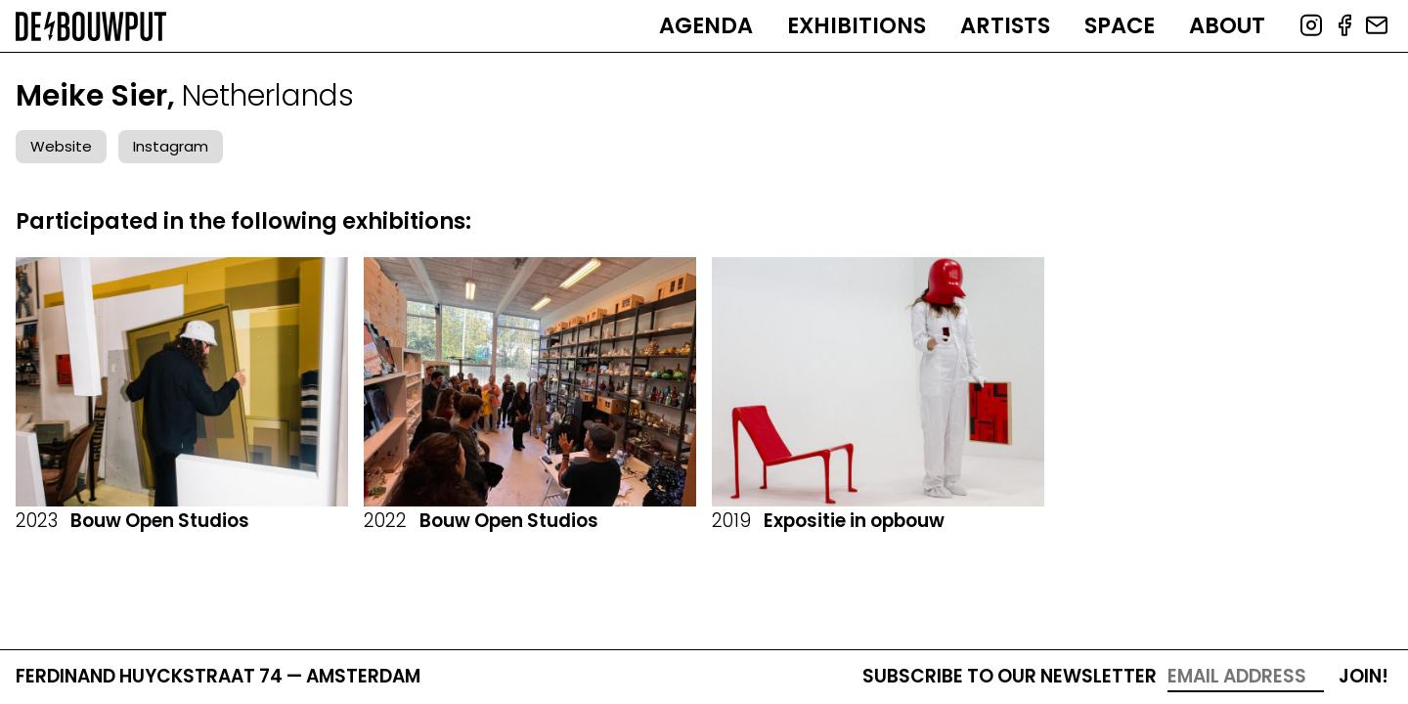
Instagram (170, 146)
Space (1119, 25)
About (1227, 25)
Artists (1005, 25)
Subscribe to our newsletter (1009, 676)
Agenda (706, 25)
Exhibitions (856, 25)
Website (61, 146)
